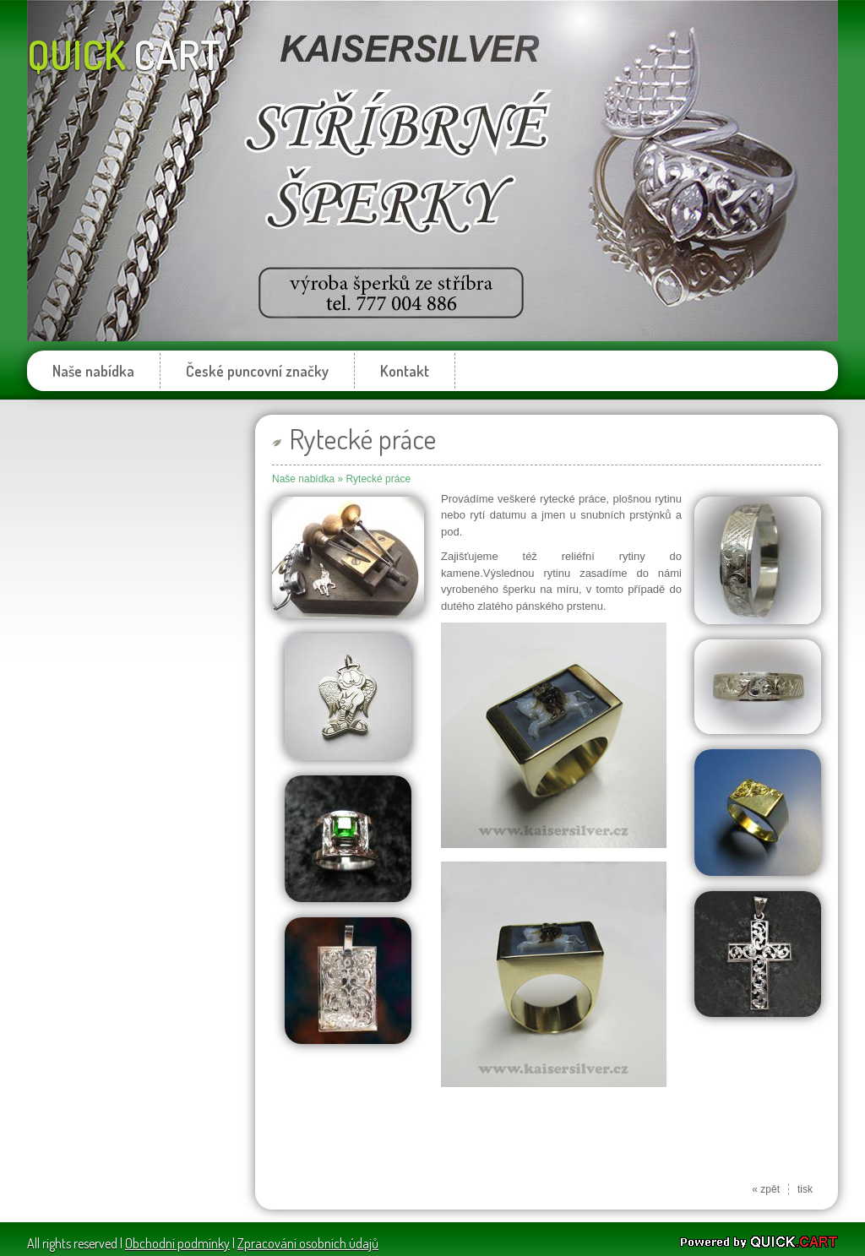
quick (124, 54)
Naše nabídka (93, 371)
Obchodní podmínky (177, 1243)
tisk (805, 1189)
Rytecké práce (378, 479)
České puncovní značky (257, 371)
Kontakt (404, 371)
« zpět (766, 1189)
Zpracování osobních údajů (307, 1243)
